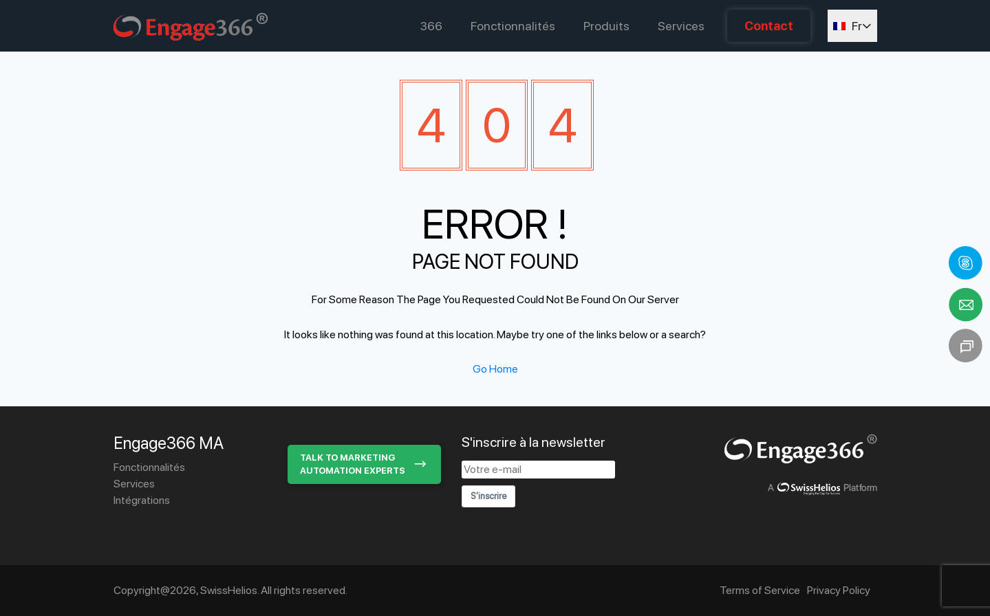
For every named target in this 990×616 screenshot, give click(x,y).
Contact (768, 26)
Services (681, 26)
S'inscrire (488, 496)
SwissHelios (228, 590)
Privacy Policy (838, 590)
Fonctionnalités (513, 26)
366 (431, 26)
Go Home (495, 368)
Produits (606, 26)
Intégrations (142, 500)
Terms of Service (760, 590)
